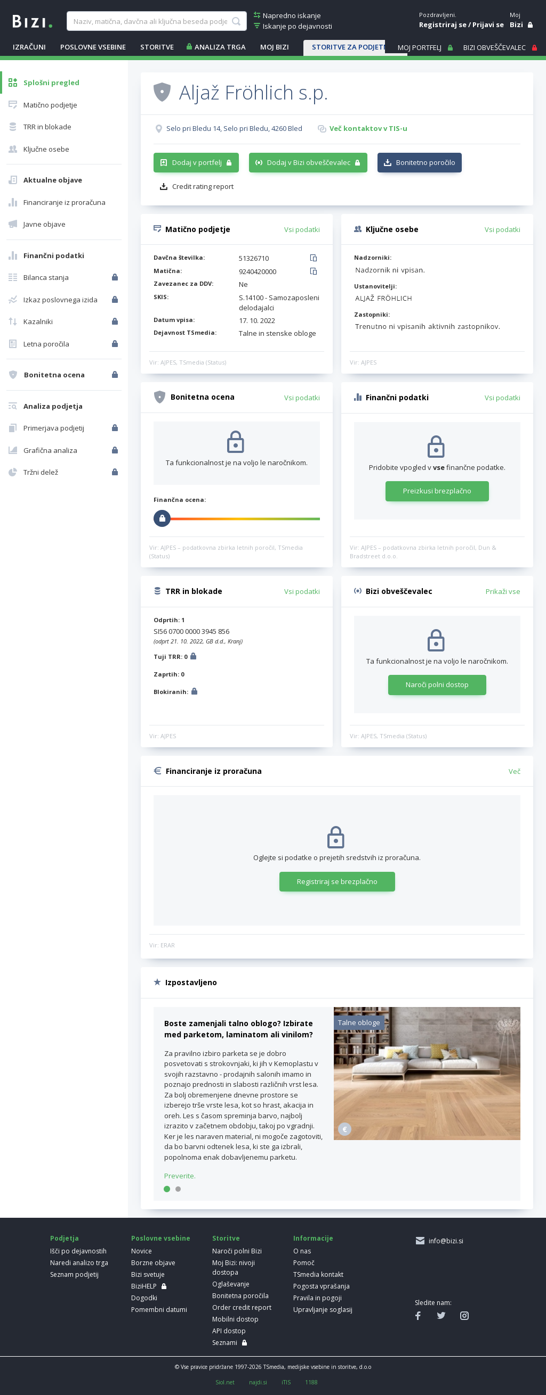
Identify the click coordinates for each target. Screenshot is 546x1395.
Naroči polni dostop (437, 684)
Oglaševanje (231, 1284)
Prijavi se (488, 24)
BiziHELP (144, 1286)
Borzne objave (153, 1262)
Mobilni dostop (235, 1319)
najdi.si (258, 1382)
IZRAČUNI (29, 47)
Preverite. (180, 1176)
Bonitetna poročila (240, 1295)
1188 (311, 1382)
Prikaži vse (503, 591)
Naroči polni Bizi (237, 1251)
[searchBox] (157, 21)
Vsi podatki (302, 229)
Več (514, 771)
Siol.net (225, 1382)
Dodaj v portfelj (197, 162)
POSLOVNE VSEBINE (93, 47)
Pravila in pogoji (317, 1297)
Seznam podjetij (74, 1274)
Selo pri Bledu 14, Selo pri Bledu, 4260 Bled (234, 128)
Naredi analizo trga (79, 1262)
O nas (302, 1251)
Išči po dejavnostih (78, 1251)
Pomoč (304, 1262)
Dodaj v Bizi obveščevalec (308, 162)
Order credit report (241, 1307)
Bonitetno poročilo (425, 162)
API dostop (229, 1330)
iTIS (286, 1382)
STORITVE (157, 47)
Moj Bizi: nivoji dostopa (233, 1267)
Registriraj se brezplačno (337, 881)
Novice (141, 1251)
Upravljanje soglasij (322, 1309)
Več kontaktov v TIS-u (368, 128)
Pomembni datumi (159, 1309)
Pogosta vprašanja (321, 1286)
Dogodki (144, 1297)
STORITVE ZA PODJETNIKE (355, 47)
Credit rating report (203, 186)
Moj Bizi (274, 47)
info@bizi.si (444, 1240)
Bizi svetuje (148, 1274)
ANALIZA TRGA (220, 47)
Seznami (224, 1342)
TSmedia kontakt (318, 1274)
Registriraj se (443, 24)
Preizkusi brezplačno (437, 491)
